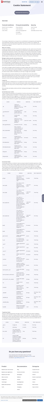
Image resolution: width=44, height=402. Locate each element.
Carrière (34, 379)
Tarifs (3, 387)
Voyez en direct (35, 387)
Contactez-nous (35, 372)
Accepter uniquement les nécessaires (29, 400)
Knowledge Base (20, 382)
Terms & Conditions (8, 25)
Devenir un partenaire (36, 377)
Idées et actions (5, 377)
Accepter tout (39, 400)
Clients (33, 382)
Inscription (24, 1)
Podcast (18, 379)
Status (18, 389)
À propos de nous (35, 369)
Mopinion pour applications (7, 372)
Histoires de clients (21, 372)
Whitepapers (19, 374)
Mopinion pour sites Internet (7, 369)
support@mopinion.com (19, 357)
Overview (5, 21)
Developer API (19, 384)
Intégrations (4, 379)
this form (29, 356)
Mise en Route (35, 384)
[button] (41, 2)
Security (33, 25)
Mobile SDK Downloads (6, 384)
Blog (18, 369)
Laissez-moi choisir (4, 400)
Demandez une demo (34, 1)
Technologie (4, 382)
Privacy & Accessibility (22, 25)
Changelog (19, 387)
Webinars (19, 377)
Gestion (34, 374)
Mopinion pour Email (6, 374)
